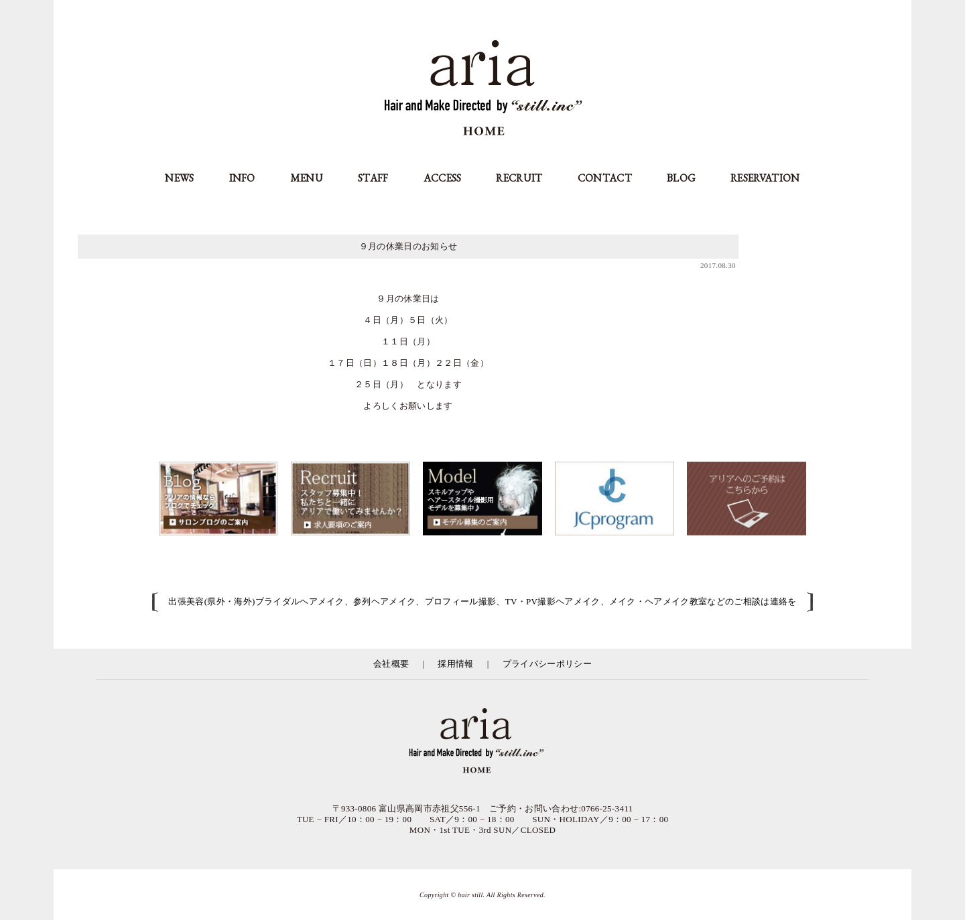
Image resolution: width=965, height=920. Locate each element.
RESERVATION (765, 178)
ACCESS (443, 178)
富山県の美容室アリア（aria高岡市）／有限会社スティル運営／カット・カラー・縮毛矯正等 (482, 741)
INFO (242, 178)
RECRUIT (519, 178)
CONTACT (605, 178)
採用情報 (455, 664)
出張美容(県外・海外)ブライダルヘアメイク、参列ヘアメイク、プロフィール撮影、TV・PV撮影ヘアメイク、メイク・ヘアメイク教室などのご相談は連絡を (482, 601)
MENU (306, 178)
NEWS (179, 178)
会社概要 (391, 664)
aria (483, 89)
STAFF (373, 178)
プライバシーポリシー (547, 664)
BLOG (681, 178)
